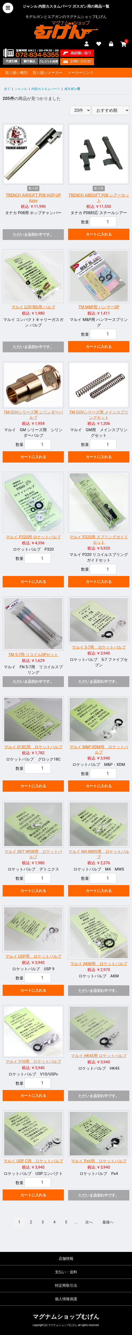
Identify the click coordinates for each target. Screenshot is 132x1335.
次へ (89, 1222)
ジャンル (21, 89)
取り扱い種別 (16, 72)
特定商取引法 (66, 1285)
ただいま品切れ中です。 (33, 234)
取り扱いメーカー (47, 72)
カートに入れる (99, 234)
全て (7, 89)
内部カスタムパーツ (45, 89)
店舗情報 (66, 1258)
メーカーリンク (80, 72)
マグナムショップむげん (66, 1316)
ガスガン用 (72, 89)
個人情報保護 (66, 1299)
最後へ (108, 1222)
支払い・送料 (66, 1272)
